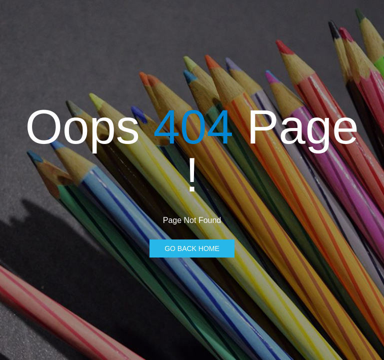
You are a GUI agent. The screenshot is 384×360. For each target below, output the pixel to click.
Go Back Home (192, 248)
